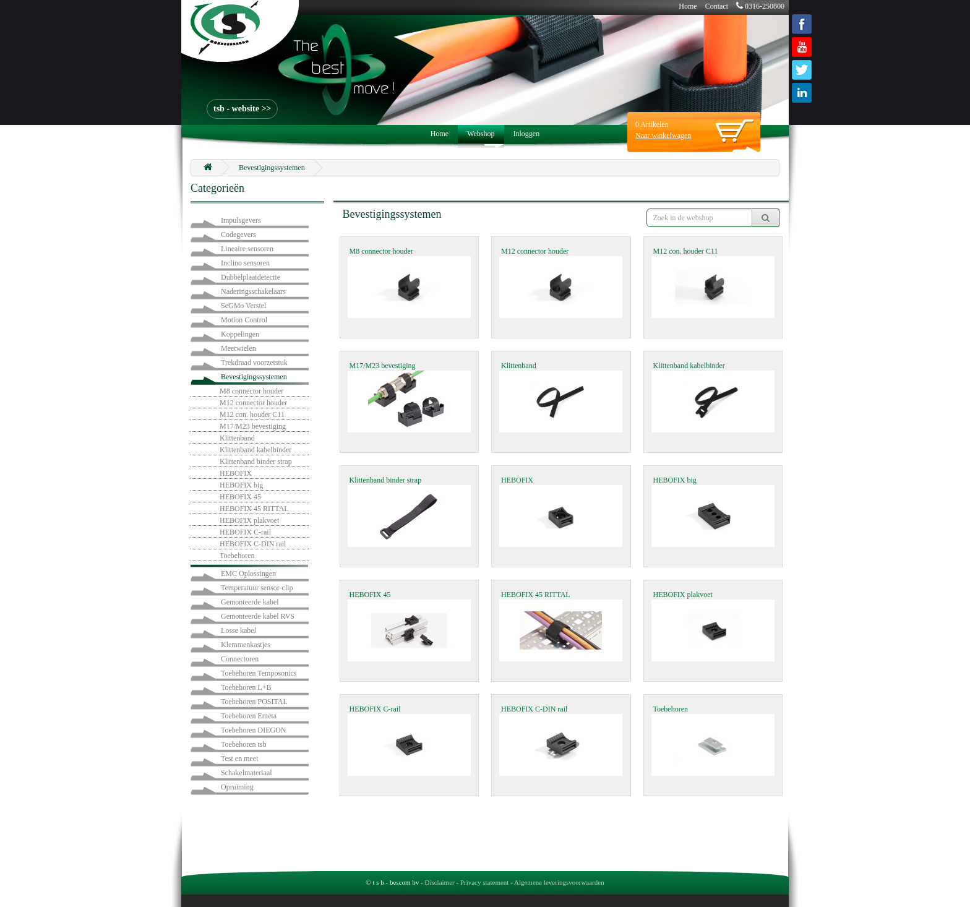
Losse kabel (238, 630)
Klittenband (237, 438)
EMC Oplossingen (248, 573)
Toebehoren (237, 555)
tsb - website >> (242, 108)
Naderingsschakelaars (253, 291)
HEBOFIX (236, 473)
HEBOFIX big (241, 485)
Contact (716, 6)
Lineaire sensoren (247, 248)
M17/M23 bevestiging (253, 426)
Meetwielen (238, 348)
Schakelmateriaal (246, 772)
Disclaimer (439, 882)
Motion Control (244, 320)
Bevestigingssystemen (272, 167)
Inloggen (526, 133)
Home (688, 6)
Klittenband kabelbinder (255, 449)
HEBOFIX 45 (240, 496)
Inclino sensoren (245, 263)
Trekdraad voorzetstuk (254, 362)
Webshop (480, 133)
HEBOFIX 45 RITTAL (254, 508)
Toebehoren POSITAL (254, 701)
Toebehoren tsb (243, 744)
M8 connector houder (251, 391)
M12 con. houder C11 (252, 414)
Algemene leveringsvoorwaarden (559, 882)
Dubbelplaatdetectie (250, 277)
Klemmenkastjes (245, 644)
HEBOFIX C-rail (245, 532)
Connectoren (240, 659)
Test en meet (239, 758)
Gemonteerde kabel (250, 602)
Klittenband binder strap (256, 461)
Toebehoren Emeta (249, 715)
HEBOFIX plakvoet (249, 520)
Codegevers (238, 234)
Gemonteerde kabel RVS (257, 616)
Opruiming (237, 787)
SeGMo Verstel (243, 305)
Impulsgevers (241, 220)
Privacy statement (484, 882)
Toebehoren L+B (246, 687)
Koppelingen (240, 334)
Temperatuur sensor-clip (257, 587)
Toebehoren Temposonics (258, 673)
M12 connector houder (253, 402)
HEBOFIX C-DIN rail (253, 543)
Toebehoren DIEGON (253, 730)
